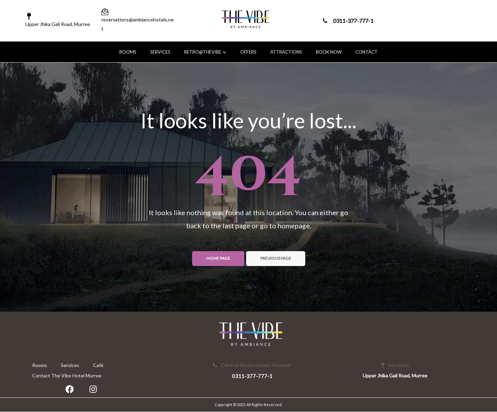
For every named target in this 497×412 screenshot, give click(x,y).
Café (98, 365)
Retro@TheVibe (205, 52)
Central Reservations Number (252, 365)
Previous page (275, 258)
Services (160, 52)
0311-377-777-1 (348, 21)
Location (395, 365)
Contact (366, 52)
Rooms (127, 52)
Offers (248, 52)
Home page (218, 258)
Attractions (286, 52)
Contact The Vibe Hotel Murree (66, 375)
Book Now (329, 52)
